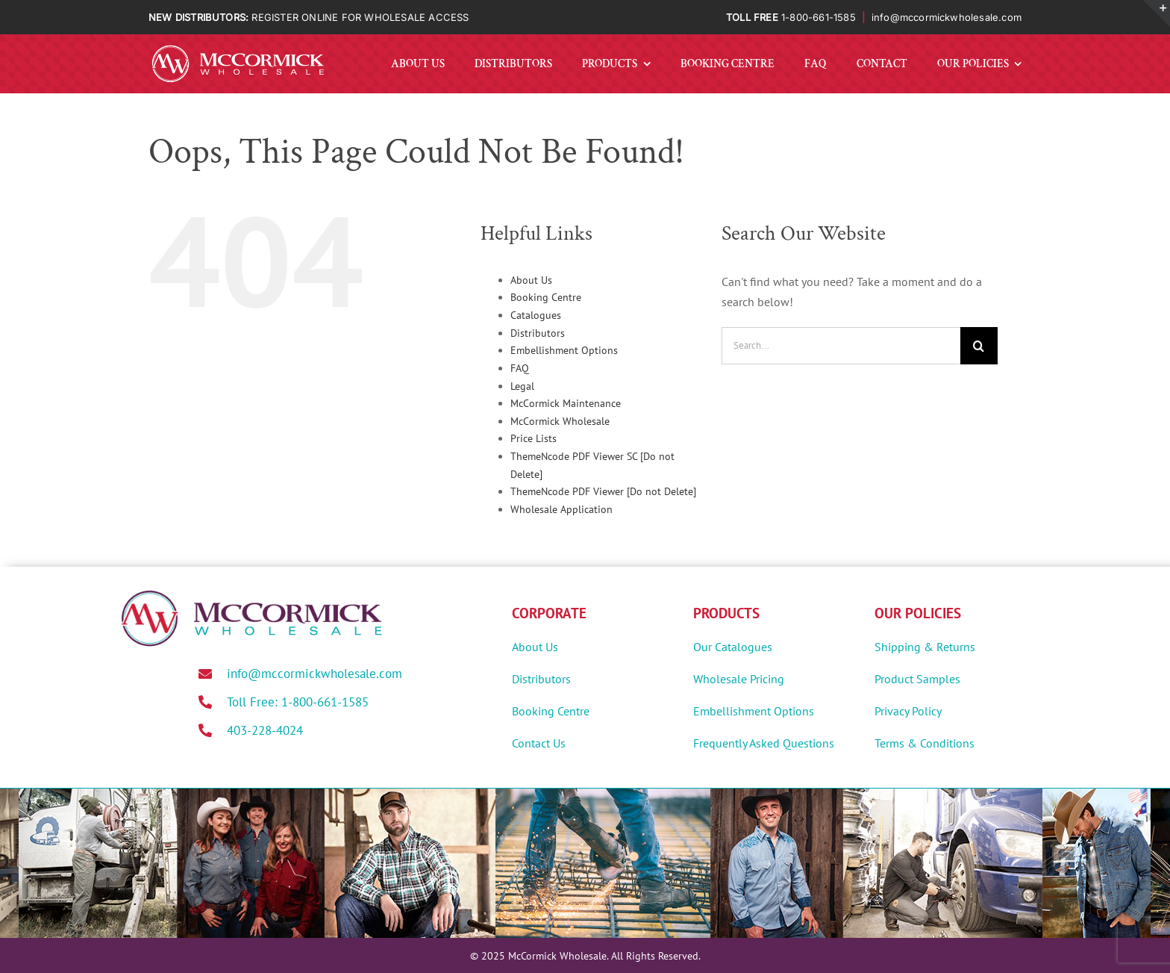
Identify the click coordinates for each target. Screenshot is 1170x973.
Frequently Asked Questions (763, 743)
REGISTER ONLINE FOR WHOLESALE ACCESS (360, 17)
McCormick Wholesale (560, 421)
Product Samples (917, 678)
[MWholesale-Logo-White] (238, 47)
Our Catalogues (732, 646)
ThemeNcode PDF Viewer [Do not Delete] (603, 491)
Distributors (537, 333)
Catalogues (535, 315)
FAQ (519, 368)
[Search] (979, 345)
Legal (522, 386)
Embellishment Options (564, 350)
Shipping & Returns (925, 646)
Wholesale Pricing (738, 678)
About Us (531, 280)
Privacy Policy (908, 710)
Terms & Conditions (925, 743)
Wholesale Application (561, 509)
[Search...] (841, 345)
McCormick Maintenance (565, 403)
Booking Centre (545, 297)
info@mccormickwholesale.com (947, 17)
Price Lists (533, 438)
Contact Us (539, 743)
